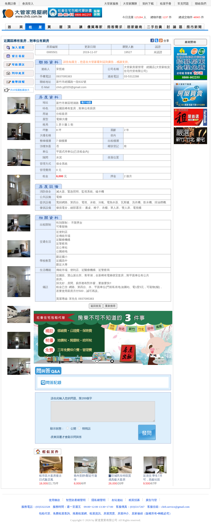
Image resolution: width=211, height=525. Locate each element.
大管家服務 (111, 3)
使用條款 (54, 500)
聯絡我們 (200, 3)
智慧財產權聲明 (76, 500)
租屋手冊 (165, 3)
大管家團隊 (130, 3)
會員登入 (28, 3)
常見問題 (183, 3)
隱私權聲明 (98, 500)
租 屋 (35, 27)
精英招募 (134, 500)
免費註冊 (10, 3)
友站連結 (117, 500)
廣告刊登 (151, 500)
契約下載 (148, 3)
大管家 (92, 62)
